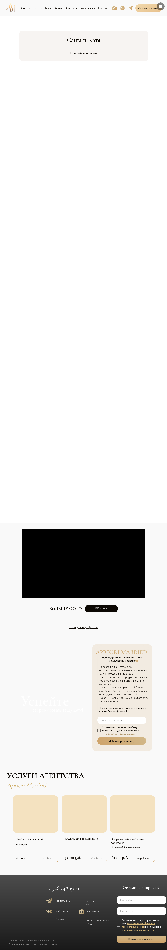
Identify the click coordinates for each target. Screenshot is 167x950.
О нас (23, 8)
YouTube (60, 919)
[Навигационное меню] (160, 6)
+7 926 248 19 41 (62, 888)
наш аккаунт (93, 911)
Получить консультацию (141, 939)
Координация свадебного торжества (128, 841)
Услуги (32, 8)
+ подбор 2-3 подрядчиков (126, 847)
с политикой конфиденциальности (119, 733)
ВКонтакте (101, 608)
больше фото (65, 608)
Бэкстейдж (71, 8)
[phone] (121, 720)
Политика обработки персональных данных (31, 940)
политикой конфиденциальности (138, 930)
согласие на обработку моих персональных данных (138, 925)
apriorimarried (62, 911)
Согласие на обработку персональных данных (32, 944)
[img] (35, 814)
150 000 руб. (24, 858)
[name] (141, 900)
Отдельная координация (81, 839)
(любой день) (22, 844)
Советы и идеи (87, 8)
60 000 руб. (119, 857)
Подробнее (46, 858)
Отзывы (58, 8)
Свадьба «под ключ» (29, 839)
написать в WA (91, 902)
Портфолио (44, 8)
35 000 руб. (73, 857)
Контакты (103, 8)
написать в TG (63, 901)
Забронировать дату (122, 741)
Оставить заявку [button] (148, 8)
